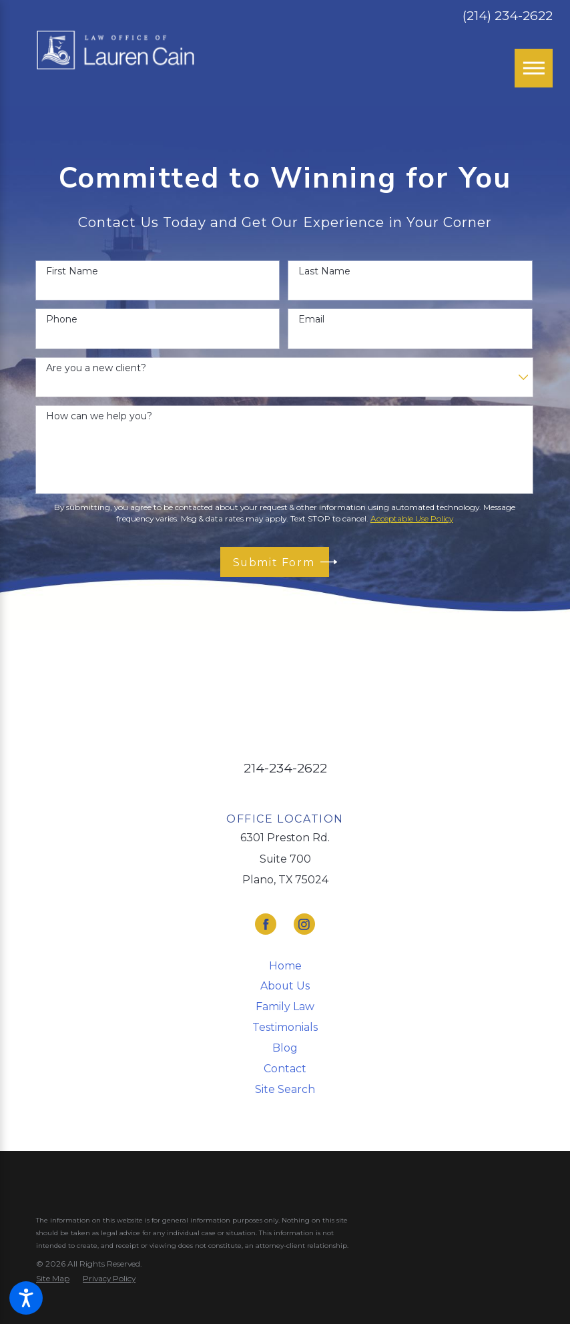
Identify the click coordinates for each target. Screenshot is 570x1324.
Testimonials (285, 1027)
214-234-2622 (285, 768)
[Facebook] (265, 924)
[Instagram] (304, 924)
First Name (72, 271)
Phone (61, 319)
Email (311, 319)
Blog (285, 1048)
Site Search (285, 1089)
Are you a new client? (96, 368)
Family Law (285, 1006)
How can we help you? (99, 416)
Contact (285, 1068)
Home (285, 965)
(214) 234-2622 (508, 15)
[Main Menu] (534, 68)
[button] (26, 1298)
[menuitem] (285, 966)
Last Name (324, 271)
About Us (285, 985)
